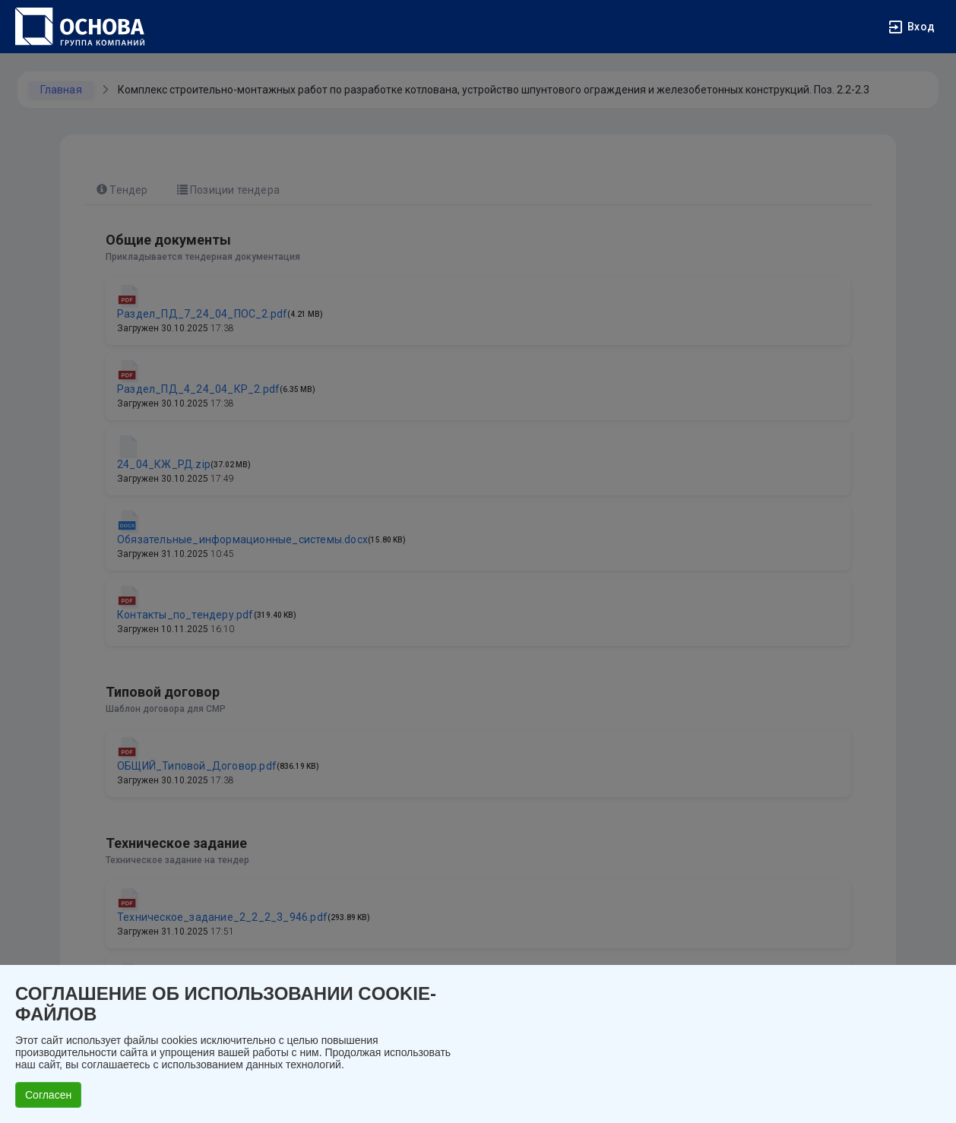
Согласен (48, 1095)
